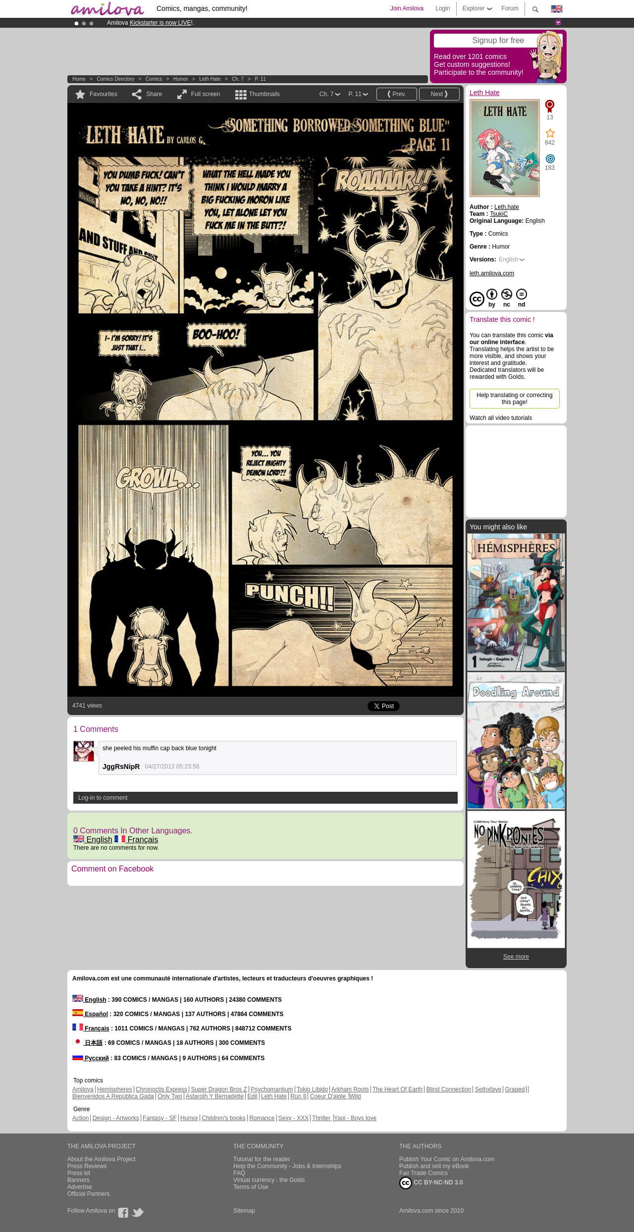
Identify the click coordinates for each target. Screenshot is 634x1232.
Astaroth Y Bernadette (215, 1096)
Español (90, 1014)
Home (79, 79)
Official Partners (88, 1193)
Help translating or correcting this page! (514, 399)
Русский (90, 1058)
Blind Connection (449, 1089)
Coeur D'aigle (329, 1096)
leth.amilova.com (492, 273)
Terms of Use (250, 1186)
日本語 (87, 1042)
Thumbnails (264, 94)
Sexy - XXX (293, 1118)
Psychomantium (272, 1089)
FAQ (239, 1173)
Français (136, 839)
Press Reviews (86, 1166)
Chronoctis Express (161, 1089)
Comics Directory (115, 79)
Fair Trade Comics (423, 1173)
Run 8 (298, 1096)
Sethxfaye (488, 1089)
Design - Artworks (116, 1118)
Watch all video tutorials (501, 417)
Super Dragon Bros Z (219, 1089)
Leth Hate (209, 79)
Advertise (79, 1186)
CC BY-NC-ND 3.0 (431, 1183)
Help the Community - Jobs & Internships (287, 1166)
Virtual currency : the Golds (269, 1180)
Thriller (322, 1118)
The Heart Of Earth (397, 1089)
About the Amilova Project (101, 1159)
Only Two (170, 1096)
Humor (180, 79)
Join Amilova (406, 8)
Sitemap (244, 1210)
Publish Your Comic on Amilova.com (446, 1159)
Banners (78, 1180)
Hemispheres (114, 1089)
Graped (515, 1089)
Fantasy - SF (160, 1118)
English (92, 839)
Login (442, 8)
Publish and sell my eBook (434, 1166)
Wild (355, 1096)
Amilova (83, 1089)
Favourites (103, 94)
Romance (261, 1118)
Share (154, 94)
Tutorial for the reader (261, 1159)
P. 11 (260, 79)
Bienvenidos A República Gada (113, 1096)
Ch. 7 (238, 79)
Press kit (78, 1173)
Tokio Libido (312, 1089)
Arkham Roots (350, 1089)
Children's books (223, 1118)
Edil (253, 1096)
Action (80, 1118)
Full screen (205, 94)
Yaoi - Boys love (355, 1118)
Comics (154, 79)
